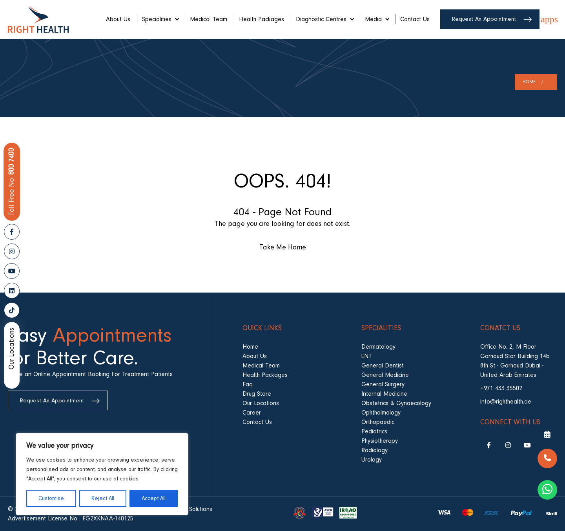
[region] (102, 474)
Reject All (102, 498)
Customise (51, 498)
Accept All (154, 498)
